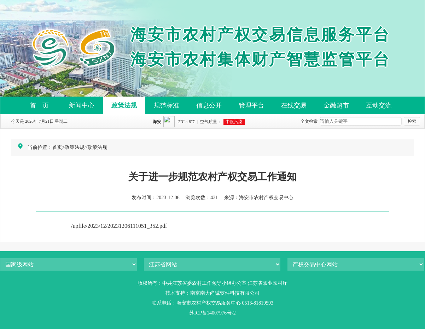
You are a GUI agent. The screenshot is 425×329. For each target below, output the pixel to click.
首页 (57, 147)
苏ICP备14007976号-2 (212, 313)
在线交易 (294, 105)
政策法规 (124, 105)
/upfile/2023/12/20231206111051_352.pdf (119, 226)
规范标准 (166, 105)
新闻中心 (81, 105)
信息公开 (209, 105)
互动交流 (378, 105)
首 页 (39, 105)
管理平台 (251, 105)
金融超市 (336, 105)
